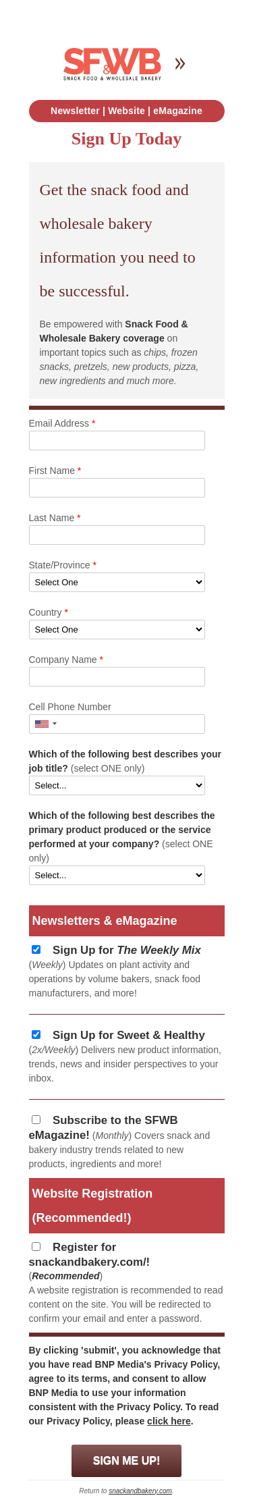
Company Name (66, 659)
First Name (55, 470)
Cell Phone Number (70, 706)
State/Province (62, 565)
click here (169, 1421)
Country (48, 612)
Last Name (55, 517)
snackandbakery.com (140, 1491)
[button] (45, 724)
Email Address (62, 423)
